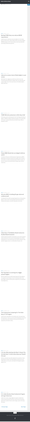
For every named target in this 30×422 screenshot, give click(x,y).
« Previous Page (4, 406)
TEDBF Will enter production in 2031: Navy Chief (13, 115)
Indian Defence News (6, 1)
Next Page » (23, 406)
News (2, 33)
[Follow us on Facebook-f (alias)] (15, 418)
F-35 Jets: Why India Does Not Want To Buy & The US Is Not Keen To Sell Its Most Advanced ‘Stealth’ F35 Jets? (13, 354)
